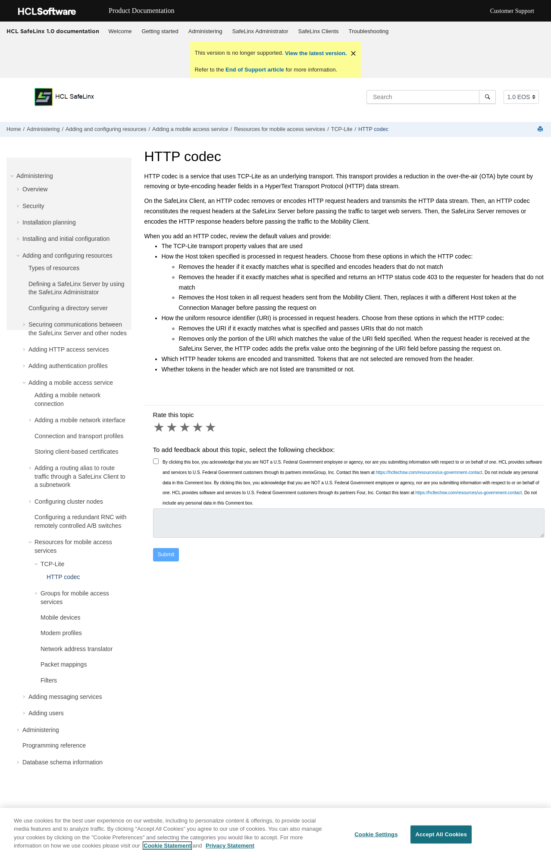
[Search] (487, 97)
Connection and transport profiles (78, 436)
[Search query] (431, 97)
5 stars (211, 427)
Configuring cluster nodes (68, 501)
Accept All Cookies (441, 839)
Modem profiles (61, 632)
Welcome (120, 31)
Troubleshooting (369, 31)
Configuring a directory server (68, 308)
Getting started (159, 31)
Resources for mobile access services (279, 129)
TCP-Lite (342, 129)
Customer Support (512, 11)
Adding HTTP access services (68, 349)
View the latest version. (315, 53)
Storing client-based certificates (76, 451)
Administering (205, 31)
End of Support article (254, 69)
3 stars (185, 427)
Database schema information (62, 762)
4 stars (198, 427)
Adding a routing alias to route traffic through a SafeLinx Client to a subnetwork (79, 476)
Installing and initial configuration (66, 238)
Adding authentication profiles (68, 365)
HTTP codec (373, 129)
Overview (34, 189)
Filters (49, 680)
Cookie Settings (376, 839)
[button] (12, 176)
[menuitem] (120, 31)
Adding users (46, 713)
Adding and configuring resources (106, 129)
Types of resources (53, 268)
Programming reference (54, 745)
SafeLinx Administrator (260, 31)
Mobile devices (61, 617)
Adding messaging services (65, 696)
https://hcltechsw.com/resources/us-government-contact (429, 472)
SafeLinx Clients (318, 31)
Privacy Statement (230, 850)
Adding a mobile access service (190, 129)
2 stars (172, 427)
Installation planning (49, 222)
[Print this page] (541, 129)
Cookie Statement (167, 850)
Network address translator (77, 648)
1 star (159, 427)
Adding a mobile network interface (79, 420)
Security (33, 206)
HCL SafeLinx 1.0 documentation (52, 31)
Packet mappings (64, 664)
